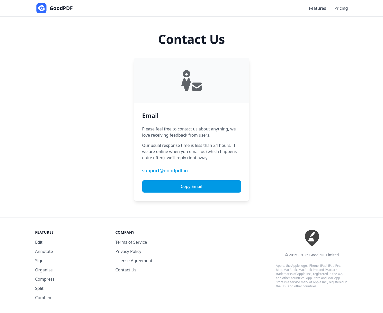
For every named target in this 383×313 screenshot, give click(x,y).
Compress (45, 279)
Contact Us (125, 270)
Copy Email (191, 186)
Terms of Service (131, 242)
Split (39, 288)
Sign (39, 260)
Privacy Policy (128, 251)
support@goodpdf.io (165, 170)
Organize (44, 270)
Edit (39, 242)
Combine (44, 297)
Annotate (44, 251)
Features (317, 8)
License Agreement (134, 260)
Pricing (341, 8)
